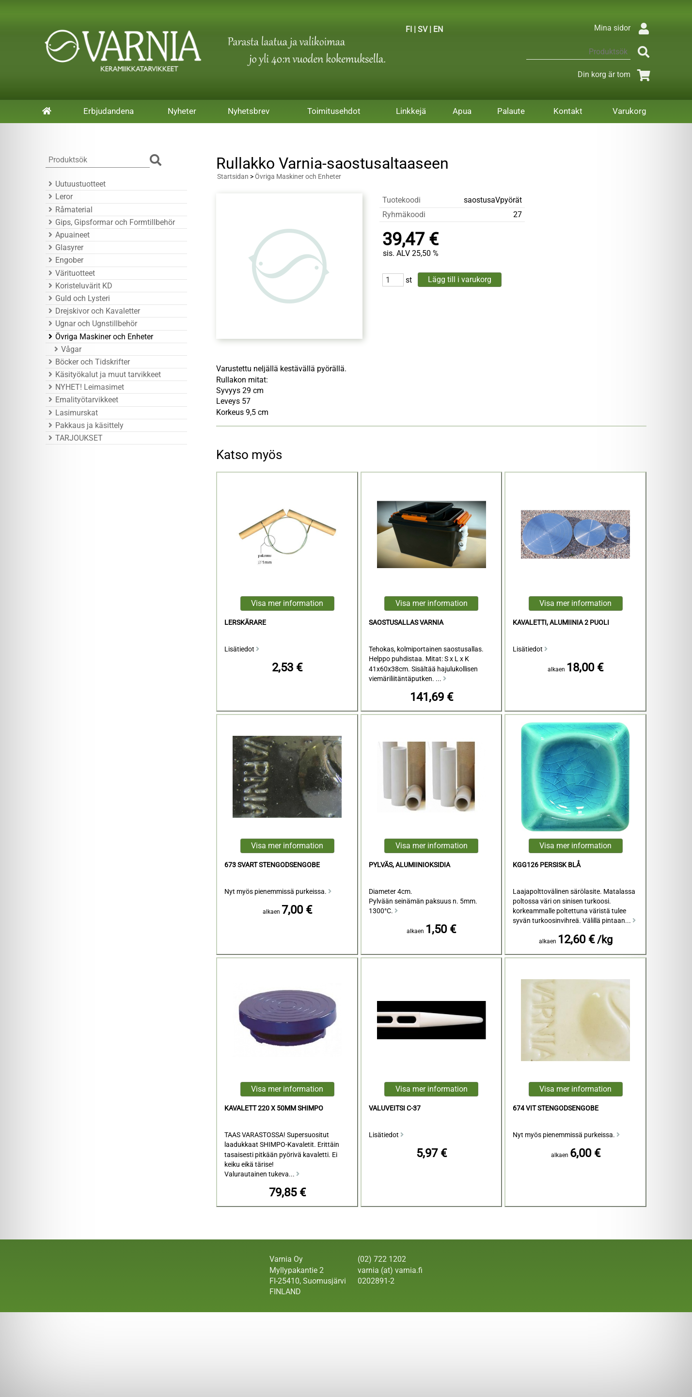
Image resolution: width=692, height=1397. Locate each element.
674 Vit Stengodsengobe (555, 1108)
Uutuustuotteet (76, 184)
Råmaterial (69, 209)
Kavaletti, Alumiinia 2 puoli (561, 623)
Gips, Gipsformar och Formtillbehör (110, 222)
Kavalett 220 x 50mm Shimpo (273, 1108)
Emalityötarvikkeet (82, 399)
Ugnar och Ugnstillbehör (91, 323)
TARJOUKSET (74, 438)
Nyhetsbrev (248, 111)
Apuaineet (68, 234)
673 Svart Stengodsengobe (272, 865)
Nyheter (182, 111)
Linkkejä (411, 111)
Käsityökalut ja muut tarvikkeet (103, 374)
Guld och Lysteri (78, 298)
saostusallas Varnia (406, 623)
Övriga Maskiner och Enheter (99, 336)
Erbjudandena (108, 111)
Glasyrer (64, 247)
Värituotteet (70, 273)
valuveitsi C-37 (395, 1108)
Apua (462, 111)
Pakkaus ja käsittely (85, 425)
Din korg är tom (616, 74)
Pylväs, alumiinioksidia (409, 865)
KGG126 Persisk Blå (547, 865)
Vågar (66, 349)
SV (422, 29)
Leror (59, 196)
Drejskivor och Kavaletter (93, 311)
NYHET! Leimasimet (85, 387)
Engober (64, 260)
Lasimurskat (72, 412)
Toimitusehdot (334, 111)
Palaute (511, 111)
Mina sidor (624, 27)
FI (409, 29)
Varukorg (629, 111)
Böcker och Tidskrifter (88, 361)
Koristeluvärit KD (79, 285)
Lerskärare (245, 623)
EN (438, 29)
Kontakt (567, 111)
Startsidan (233, 177)
